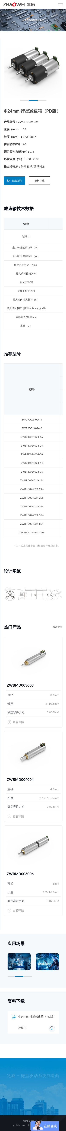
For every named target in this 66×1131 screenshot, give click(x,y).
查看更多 (58, 626)
